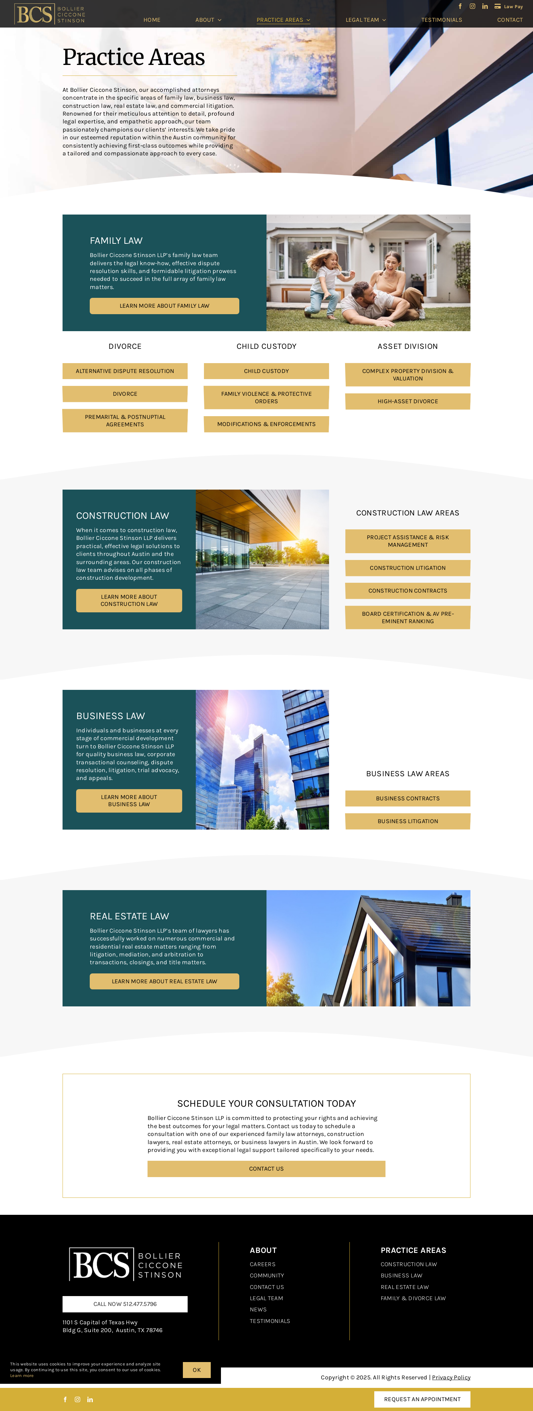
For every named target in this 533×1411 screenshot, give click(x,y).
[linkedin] (485, 6)
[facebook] (460, 6)
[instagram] (472, 6)
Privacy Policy (451, 1377)
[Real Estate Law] (125, 1245)
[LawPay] (509, 6)
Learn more (22, 1375)
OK (197, 1370)
